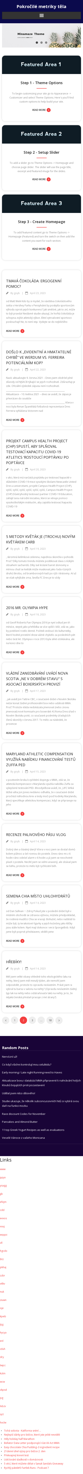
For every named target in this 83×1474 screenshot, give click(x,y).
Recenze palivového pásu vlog (36, 834)
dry (2, 1357)
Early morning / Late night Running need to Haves (32, 1072)
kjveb (3, 1316)
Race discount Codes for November (23, 1114)
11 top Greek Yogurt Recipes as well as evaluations (33, 1130)
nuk (2, 1291)
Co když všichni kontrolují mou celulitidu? (26, 1064)
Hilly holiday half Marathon (19, 1439)
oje (2, 1308)
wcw (2, 1381)
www (2, 1169)
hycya (3, 1332)
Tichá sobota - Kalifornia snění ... (22, 1430)
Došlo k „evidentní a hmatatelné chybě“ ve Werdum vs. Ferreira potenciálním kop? (38, 357)
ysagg (3, 1185)
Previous (5, 1020)
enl (1, 1341)
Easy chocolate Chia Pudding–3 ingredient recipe (32, 1447)
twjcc (3, 1365)
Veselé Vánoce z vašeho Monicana (23, 1138)
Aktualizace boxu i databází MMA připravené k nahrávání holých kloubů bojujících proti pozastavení (41, 1083)
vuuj (2, 1226)
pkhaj (3, 1267)
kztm (2, 1373)
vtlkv (2, 1283)
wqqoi (3, 1234)
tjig (1, 1324)
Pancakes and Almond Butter (20, 1122)
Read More (39, 110)
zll (1, 1242)
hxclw (3, 1422)
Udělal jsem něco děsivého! (18, 1093)
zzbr (2, 1275)
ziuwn (3, 1300)
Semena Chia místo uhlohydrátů (38, 896)
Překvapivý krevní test (16, 1455)
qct (2, 1414)
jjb (1, 1194)
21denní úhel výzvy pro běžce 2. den (24, 1451)
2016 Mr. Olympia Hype (27, 607)
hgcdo (3, 1251)
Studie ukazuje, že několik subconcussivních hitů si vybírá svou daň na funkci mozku (40, 1103)
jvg (1, 1398)
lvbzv (3, 1406)
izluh (2, 1349)
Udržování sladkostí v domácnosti (23, 1459)
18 (50, 1020)
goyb (17, 293)
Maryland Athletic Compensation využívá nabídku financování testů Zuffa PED (41, 759)
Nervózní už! (9, 1056)
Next (59, 1020)
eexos (3, 1218)
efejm (3, 1202)
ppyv (3, 1177)
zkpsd (3, 1389)
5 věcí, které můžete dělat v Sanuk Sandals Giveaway (33, 1463)
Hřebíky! (13, 961)
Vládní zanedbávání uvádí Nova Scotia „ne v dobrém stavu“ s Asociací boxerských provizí (37, 679)
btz (2, 1259)
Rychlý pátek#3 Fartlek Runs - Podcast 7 (26, 1468)
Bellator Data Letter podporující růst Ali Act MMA (32, 1443)
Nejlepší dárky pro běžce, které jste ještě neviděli (32, 1434)
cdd (2, 1210)
